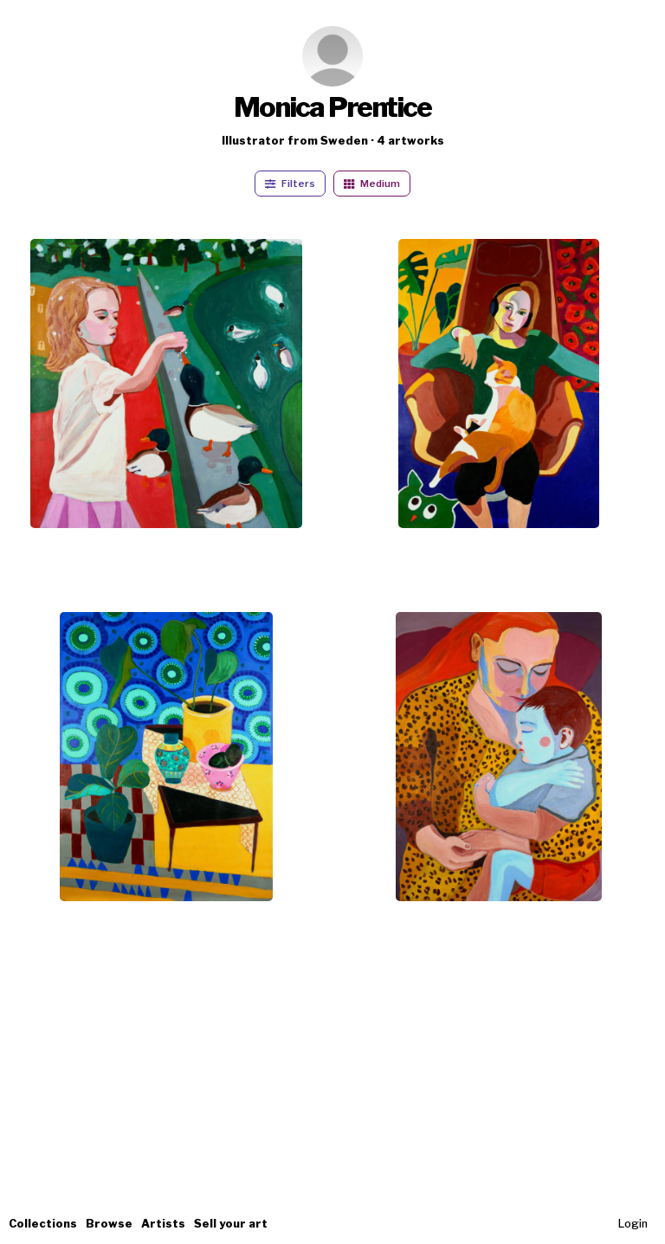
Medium (372, 183)
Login (633, 1223)
